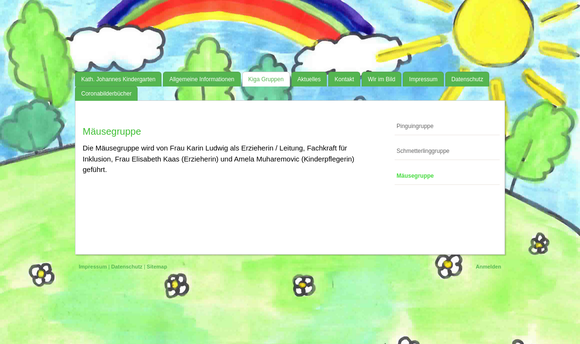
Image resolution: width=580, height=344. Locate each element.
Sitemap (157, 266)
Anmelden (488, 266)
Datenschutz (126, 266)
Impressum (93, 266)
